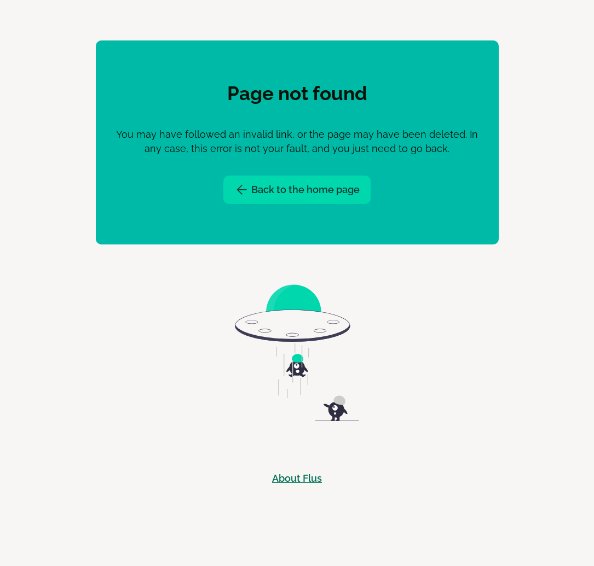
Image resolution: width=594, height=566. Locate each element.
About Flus (297, 478)
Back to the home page (297, 189)
